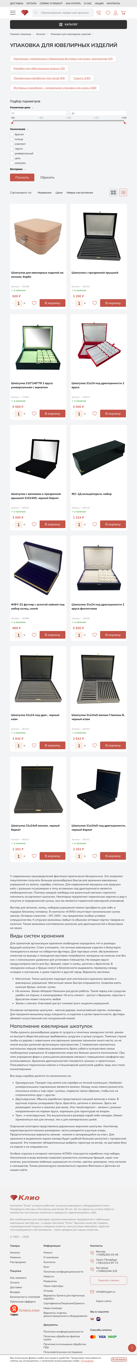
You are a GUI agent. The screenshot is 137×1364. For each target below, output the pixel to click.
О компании (51, 1257)
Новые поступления (80, 192)
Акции (99, 3)
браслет (19, 134)
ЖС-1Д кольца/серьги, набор (92, 494)
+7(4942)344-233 (106, 1271)
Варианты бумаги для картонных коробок (64, 1297)
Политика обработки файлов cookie (62, 1338)
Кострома (102, 1267)
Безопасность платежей (25, 1296)
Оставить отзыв (29, 1310)
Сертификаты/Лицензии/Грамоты (64, 1303)
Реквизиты (50, 1281)
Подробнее (87, 1360)
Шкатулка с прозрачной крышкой (95, 272)
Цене (59, 192)
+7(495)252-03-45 (107, 1254)
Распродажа (18, 1262)
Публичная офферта (23, 1301)
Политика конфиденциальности (63, 1271)
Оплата (32, 3)
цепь (18, 158)
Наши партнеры (53, 1286)
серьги (19, 148)
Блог (46, 1266)
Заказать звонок (108, 1280)
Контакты (113, 3)
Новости (49, 1276)
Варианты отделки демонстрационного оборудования (65, 1314)
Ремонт (48, 1252)
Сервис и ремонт (51, 3)
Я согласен (119, 1359)
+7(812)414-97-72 (107, 1262)
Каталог (68, 24)
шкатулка (20, 163)
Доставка (16, 3)
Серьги (82, 78)
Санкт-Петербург (106, 1259)
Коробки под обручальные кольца (39, 68)
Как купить (73, 3)
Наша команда (53, 1308)
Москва (100, 1251)
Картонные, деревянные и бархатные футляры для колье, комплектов (63, 58)
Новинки (15, 1257)
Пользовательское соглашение (63, 1352)
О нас (88, 3)
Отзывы (48, 1290)
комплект (20, 143)
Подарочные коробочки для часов (39, 78)
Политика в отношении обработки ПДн (65, 1346)
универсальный (24, 153)
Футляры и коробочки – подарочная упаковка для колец (55, 87)
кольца (19, 139)
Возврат (15, 1292)
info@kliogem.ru (105, 1291)
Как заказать (18, 1277)
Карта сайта (103, 1301)
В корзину (52, 303)
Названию (45, 192)
